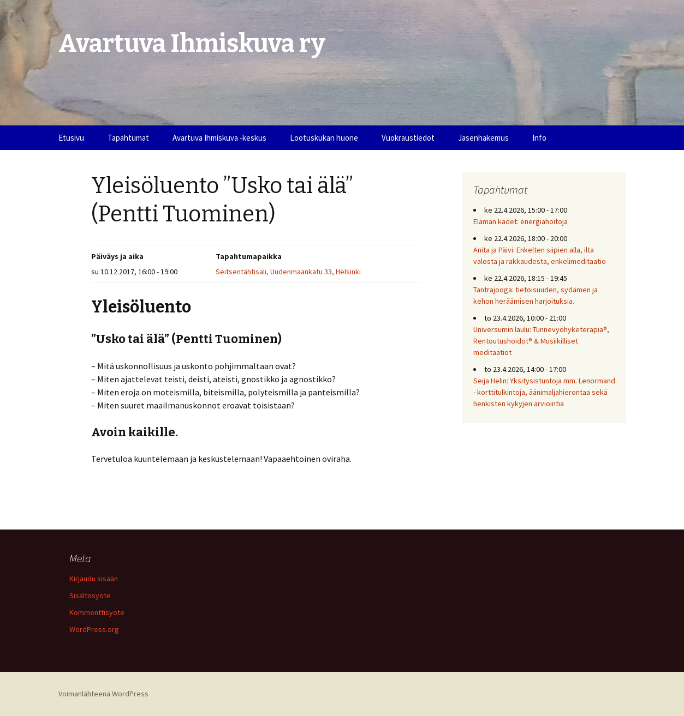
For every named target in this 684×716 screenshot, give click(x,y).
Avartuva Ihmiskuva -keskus (219, 138)
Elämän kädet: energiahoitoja (520, 221)
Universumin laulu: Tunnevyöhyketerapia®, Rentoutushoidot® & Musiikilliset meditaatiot (541, 340)
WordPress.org (94, 629)
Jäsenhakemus (483, 138)
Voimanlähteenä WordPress (103, 694)
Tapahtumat (128, 138)
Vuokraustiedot (408, 138)
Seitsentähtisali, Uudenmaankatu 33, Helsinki (288, 271)
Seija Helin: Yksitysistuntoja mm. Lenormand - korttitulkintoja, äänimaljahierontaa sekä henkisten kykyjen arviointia (544, 392)
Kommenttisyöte (96, 612)
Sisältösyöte (90, 595)
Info (539, 138)
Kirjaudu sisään (93, 578)
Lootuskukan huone (324, 138)
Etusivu (71, 138)
